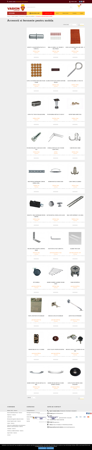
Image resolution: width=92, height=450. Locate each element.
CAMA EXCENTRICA (75, 282)
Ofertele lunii (48, 13)
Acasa (8, 16)
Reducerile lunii (34, 13)
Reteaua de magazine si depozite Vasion (15, 419)
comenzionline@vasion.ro (58, 413)
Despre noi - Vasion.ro (11, 415)
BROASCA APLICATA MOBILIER (55, 316)
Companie (74, 13)
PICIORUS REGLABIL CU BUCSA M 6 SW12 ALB (36, 148)
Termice (28, 419)
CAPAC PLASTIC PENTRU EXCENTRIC (55, 349)
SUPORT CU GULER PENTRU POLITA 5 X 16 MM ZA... (36, 48)
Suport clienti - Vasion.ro (12, 433)
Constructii (29, 415)
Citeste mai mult (42, 448)
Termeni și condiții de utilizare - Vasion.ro (15, 431)
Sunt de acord (50, 448)
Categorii (12, 13)
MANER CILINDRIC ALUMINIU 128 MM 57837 (55, 283)
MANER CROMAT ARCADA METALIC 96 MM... (36, 383)
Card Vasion (9, 417)
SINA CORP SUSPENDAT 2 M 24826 (75, 215)
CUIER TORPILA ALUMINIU (75, 182)
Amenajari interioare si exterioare (33, 412)
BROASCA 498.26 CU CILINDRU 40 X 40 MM (75, 350)
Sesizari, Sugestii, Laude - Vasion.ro (14, 421)
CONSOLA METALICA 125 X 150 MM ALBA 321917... (55, 148)
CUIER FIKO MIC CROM (75, 148)
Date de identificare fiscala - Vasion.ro (14, 412)
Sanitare (28, 421)
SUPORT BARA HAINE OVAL (75, 114)
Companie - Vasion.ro (11, 428)
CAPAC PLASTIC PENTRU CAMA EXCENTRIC (75, 383)
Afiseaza (29, 397)
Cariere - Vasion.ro (10, 423)
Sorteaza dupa (66, 24)
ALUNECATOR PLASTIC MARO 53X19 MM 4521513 (55, 81)
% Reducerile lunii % (31, 410)
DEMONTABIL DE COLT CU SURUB (36, 349)
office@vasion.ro (56, 422)
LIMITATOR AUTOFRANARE (75, 316)
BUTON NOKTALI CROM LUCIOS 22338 (56, 215)
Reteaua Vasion (65, 13)
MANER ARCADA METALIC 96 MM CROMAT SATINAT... (56, 383)
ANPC (53, 439)
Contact (81, 13)
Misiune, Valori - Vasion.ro (12, 410)
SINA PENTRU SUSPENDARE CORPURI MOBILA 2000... (36, 182)
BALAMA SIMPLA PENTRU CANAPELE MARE (36, 249)
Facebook (80, 1)
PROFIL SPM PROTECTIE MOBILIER (36, 316)
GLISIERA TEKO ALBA (75, 249)
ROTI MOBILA (36, 282)
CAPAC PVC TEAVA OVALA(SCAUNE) (36, 114)
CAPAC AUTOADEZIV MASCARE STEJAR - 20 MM (36, 81)
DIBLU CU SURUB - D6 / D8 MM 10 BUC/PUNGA (55, 48)
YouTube (83, 1)
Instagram (81, 1)
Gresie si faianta (30, 417)
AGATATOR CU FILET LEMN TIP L (55, 249)
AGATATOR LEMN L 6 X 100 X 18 (75, 81)
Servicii (57, 13)
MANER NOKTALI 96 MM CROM (55, 182)
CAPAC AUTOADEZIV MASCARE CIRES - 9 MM (75, 48)
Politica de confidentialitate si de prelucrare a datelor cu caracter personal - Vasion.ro (16, 426)
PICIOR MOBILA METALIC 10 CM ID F (55, 114)
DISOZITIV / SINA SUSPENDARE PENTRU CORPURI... (36, 216)
